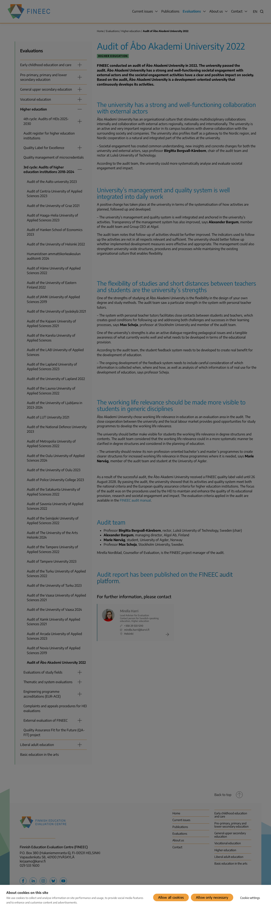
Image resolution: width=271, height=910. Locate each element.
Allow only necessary (212, 897)
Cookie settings (250, 898)
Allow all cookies (171, 897)
